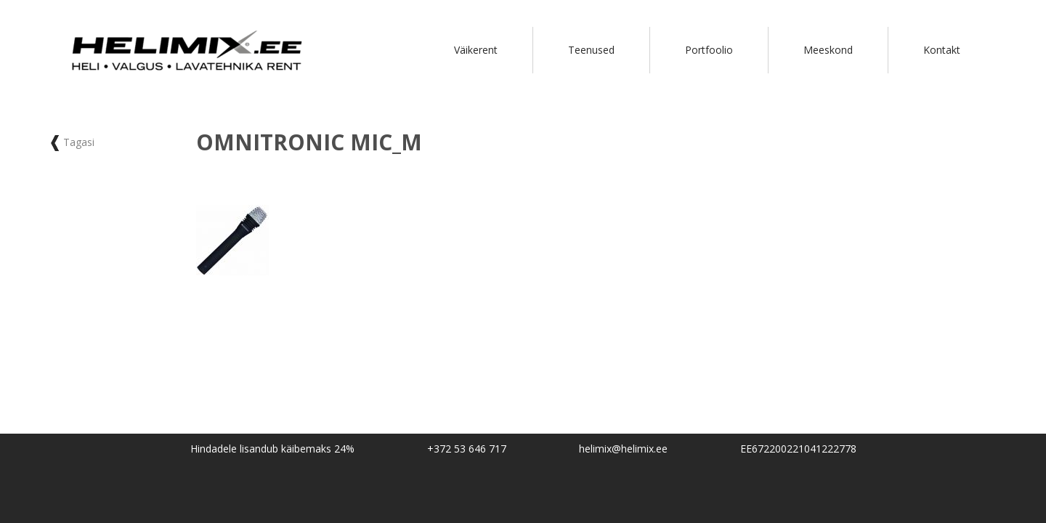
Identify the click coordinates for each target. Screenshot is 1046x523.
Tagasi (72, 142)
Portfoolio (709, 50)
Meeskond (828, 50)
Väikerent (476, 50)
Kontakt (941, 50)
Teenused (591, 50)
